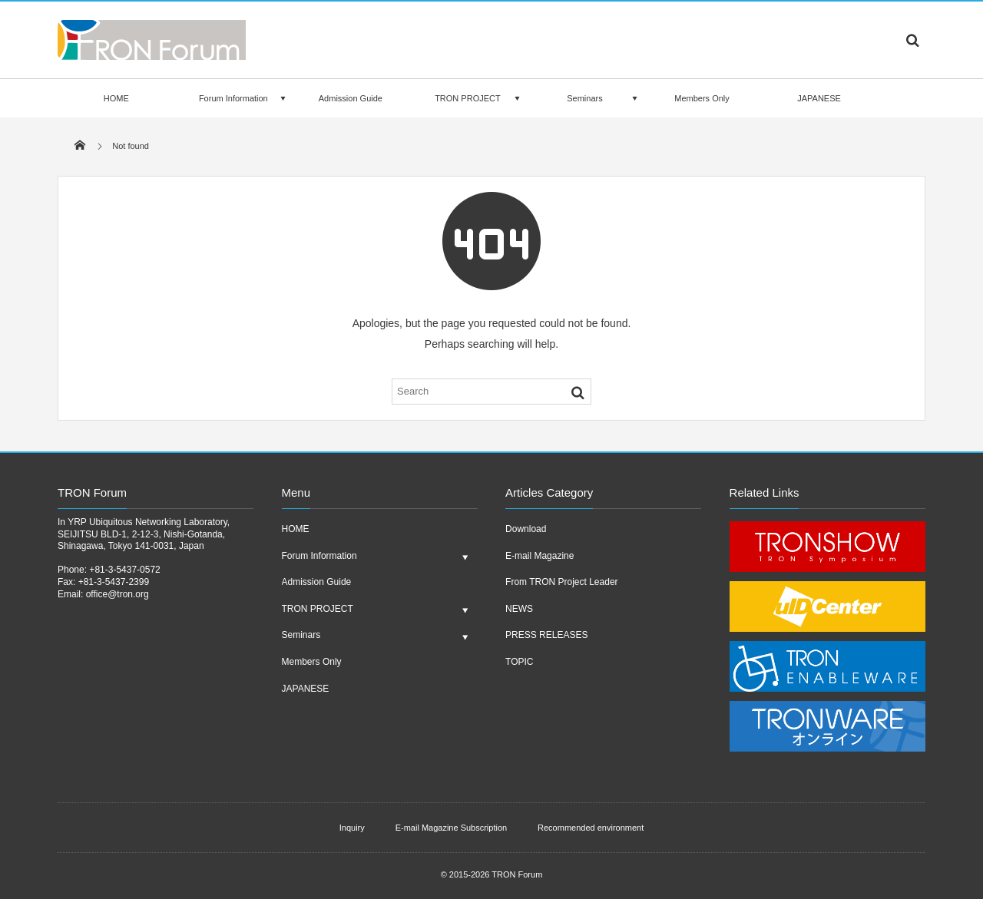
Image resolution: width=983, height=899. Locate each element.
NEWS (519, 608)
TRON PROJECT (468, 98)
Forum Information (233, 98)
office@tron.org (117, 594)
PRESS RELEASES (546, 635)
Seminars (584, 98)
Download (525, 529)
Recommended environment (591, 827)
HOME (116, 98)
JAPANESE (819, 98)
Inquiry (352, 827)
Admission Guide (350, 98)
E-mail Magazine (539, 555)
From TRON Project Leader (561, 582)
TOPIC (519, 661)
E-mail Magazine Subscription (452, 827)
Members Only (702, 98)
